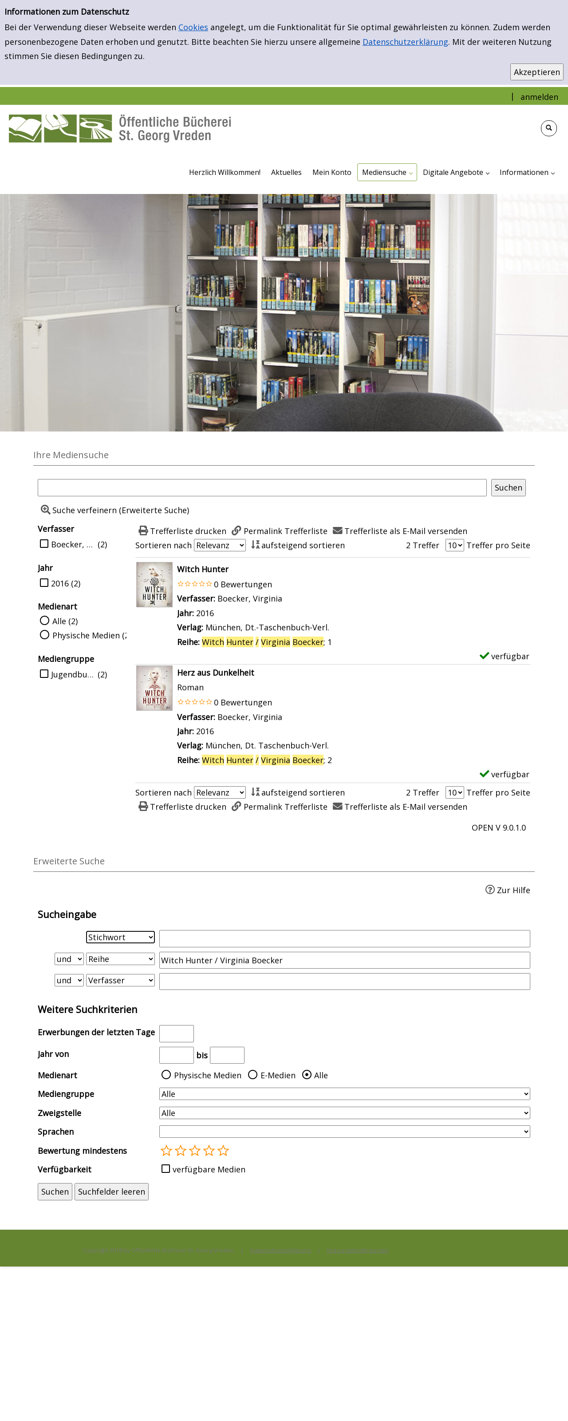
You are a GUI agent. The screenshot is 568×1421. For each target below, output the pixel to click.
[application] (387, 172)
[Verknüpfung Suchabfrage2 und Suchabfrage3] (69, 980)
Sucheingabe (67, 914)
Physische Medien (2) (91, 635)
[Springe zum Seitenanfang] (547, 1400)
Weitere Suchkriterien (88, 1009)
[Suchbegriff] (262, 487)
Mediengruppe (66, 1094)
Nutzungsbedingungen (358, 1250)
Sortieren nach (163, 545)
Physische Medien (207, 1075)
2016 (60, 583)
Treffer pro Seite (498, 545)
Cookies (193, 27)
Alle (321, 1075)
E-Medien (278, 1075)
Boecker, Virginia (73, 544)
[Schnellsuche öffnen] (549, 128)
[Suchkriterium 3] (120, 980)
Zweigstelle (59, 1113)
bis (202, 1055)
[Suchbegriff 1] (344, 938)
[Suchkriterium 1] (120, 937)
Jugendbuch (73, 674)
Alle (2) (65, 621)
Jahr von (53, 1054)
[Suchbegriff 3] (344, 981)
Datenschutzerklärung (405, 41)
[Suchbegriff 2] (344, 960)
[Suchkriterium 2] (120, 959)
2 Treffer (422, 545)
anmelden (539, 96)
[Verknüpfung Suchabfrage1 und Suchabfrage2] (69, 959)
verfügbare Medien (209, 1169)
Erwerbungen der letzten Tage (96, 1032)
